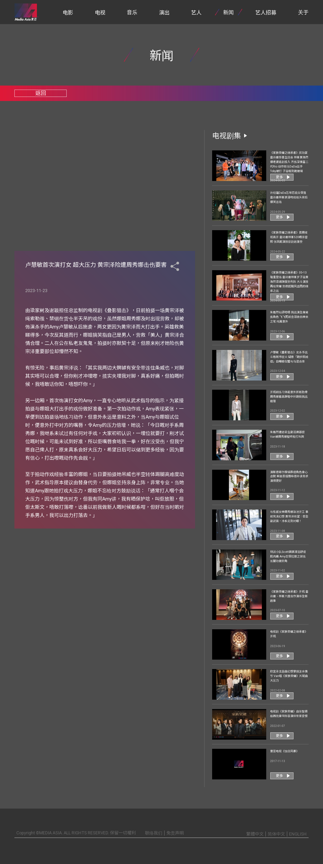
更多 (279, 177)
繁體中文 (255, 834)
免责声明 (175, 833)
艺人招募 (265, 13)
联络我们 (153, 833)
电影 (68, 13)
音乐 (132, 12)
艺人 (196, 13)
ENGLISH (298, 834)
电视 (100, 13)
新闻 (228, 12)
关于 (303, 12)
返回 (40, 93)
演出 (164, 13)
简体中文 (276, 834)
